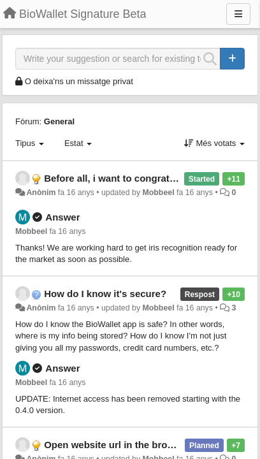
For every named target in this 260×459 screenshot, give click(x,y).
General (59, 121)
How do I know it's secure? (105, 293)
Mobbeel (159, 192)
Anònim (40, 192)
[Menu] (238, 14)
